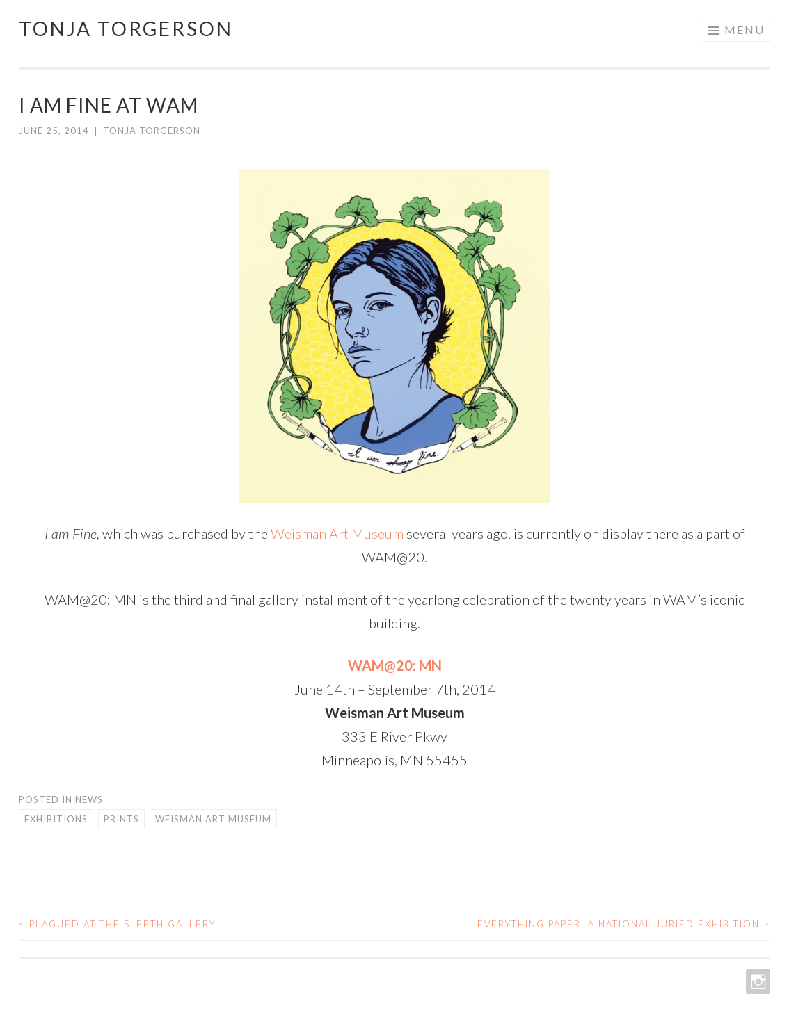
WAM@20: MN (395, 665)
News (89, 799)
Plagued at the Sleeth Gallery (117, 923)
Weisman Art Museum (337, 533)
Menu (744, 29)
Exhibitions (56, 819)
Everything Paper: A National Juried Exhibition (623, 923)
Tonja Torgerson (126, 28)
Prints (121, 819)
